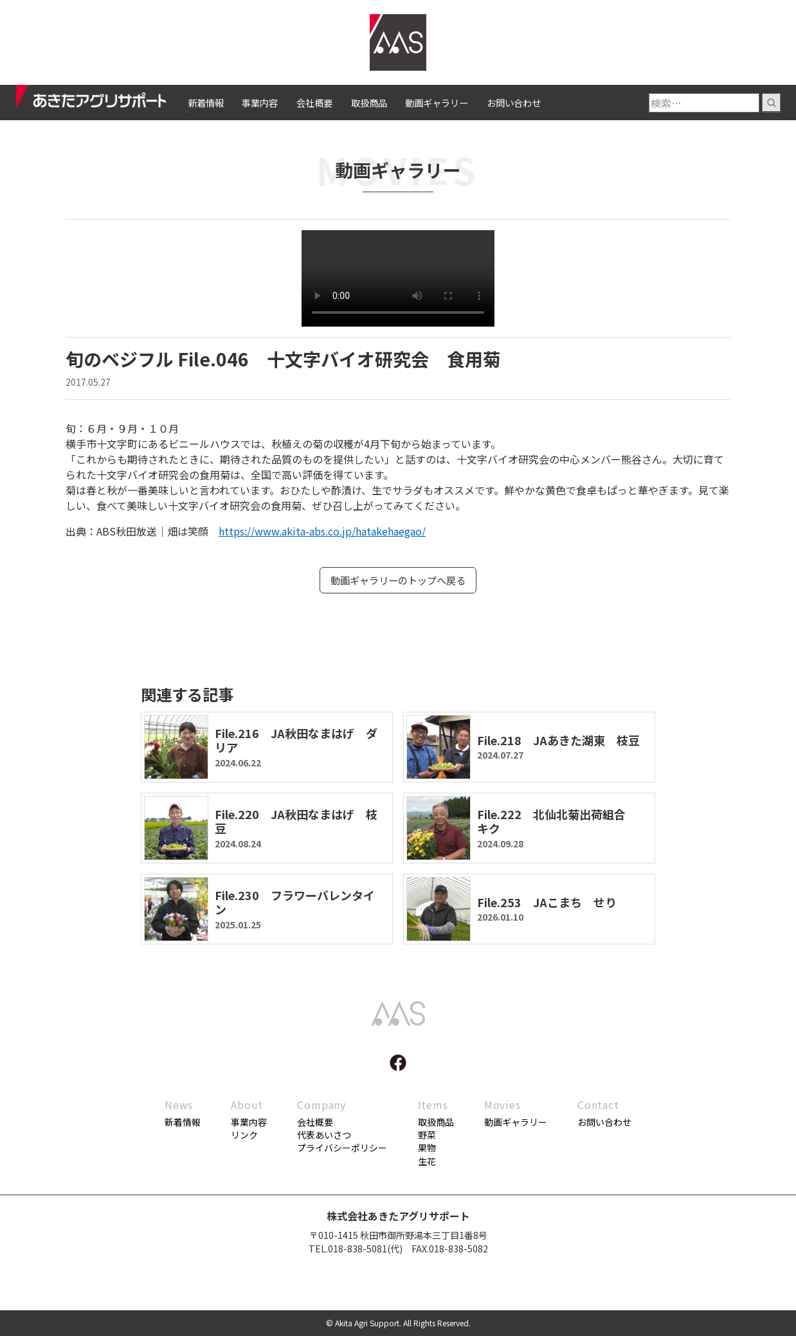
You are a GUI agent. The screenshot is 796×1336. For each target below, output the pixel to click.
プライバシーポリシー (342, 1148)
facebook (398, 1063)
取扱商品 (369, 102)
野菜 (427, 1135)
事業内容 (260, 102)
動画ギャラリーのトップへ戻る (398, 580)
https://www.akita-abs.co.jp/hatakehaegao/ (322, 531)
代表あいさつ (324, 1135)
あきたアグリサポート (102, 100)
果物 (427, 1148)
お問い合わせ (514, 102)
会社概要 (314, 102)
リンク (244, 1135)
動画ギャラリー (436, 102)
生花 (427, 1161)
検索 (771, 103)
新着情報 (206, 102)
